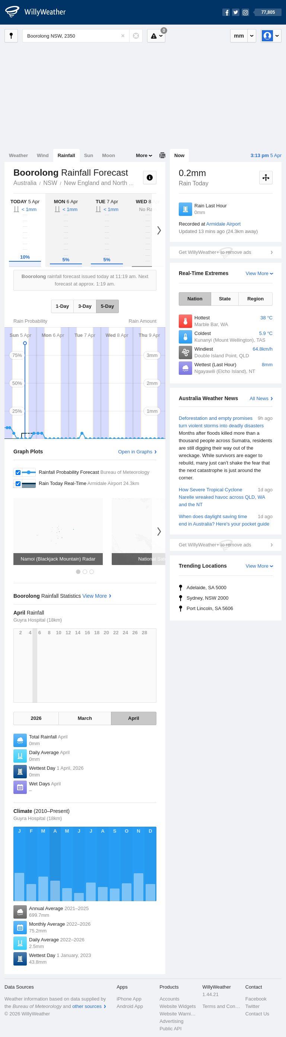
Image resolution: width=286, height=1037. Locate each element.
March (85, 718)
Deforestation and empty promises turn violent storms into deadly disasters (226, 448)
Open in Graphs (135, 451)
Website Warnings (178, 1014)
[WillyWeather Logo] (39, 12)
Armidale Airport (223, 224)
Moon (108, 155)
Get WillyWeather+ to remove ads (215, 252)
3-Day (84, 306)
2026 (36, 718)
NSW (50, 183)
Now (179, 155)
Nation (194, 298)
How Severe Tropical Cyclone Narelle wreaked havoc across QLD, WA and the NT (226, 496)
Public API (170, 1028)
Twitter (252, 1006)
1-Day (62, 306)
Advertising (171, 1021)
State (225, 298)
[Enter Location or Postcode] (82, 35)
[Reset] (123, 36)
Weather (18, 155)
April (133, 718)
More (141, 155)
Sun (88, 155)
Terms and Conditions (222, 1006)
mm (239, 35)
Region (255, 298)
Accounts (169, 999)
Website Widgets (177, 1006)
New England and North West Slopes (113, 183)
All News (259, 398)
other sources (87, 1006)
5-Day (107, 306)
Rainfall (66, 155)
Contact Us (257, 1014)
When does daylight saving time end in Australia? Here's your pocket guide (226, 520)
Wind (43, 155)
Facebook (256, 999)
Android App (130, 1006)
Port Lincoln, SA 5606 (210, 608)
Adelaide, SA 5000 (206, 587)
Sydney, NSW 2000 (207, 598)
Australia (24, 183)
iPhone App (129, 999)
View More (257, 273)
